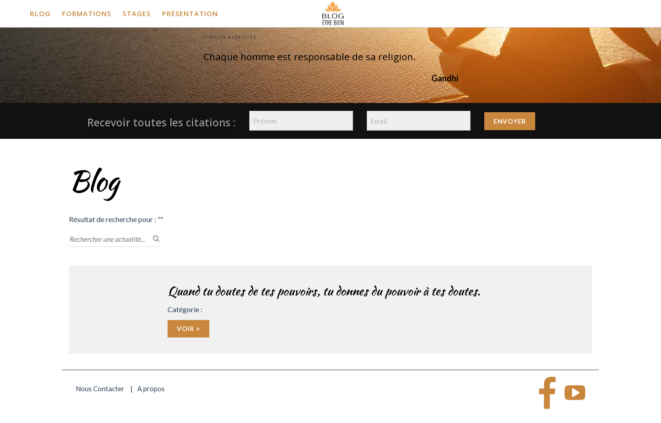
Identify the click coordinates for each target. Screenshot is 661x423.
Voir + (188, 328)
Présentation (190, 13)
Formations (86, 13)
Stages (137, 13)
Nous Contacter (100, 388)
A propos (151, 388)
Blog (40, 13)
